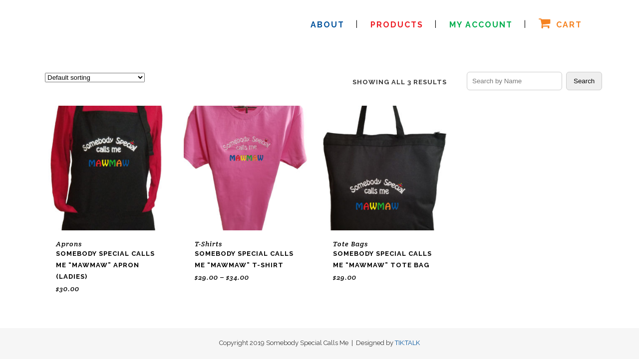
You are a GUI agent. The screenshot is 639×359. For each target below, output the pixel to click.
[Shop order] (95, 77)
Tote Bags (350, 243)
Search (584, 81)
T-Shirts (208, 243)
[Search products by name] (514, 81)
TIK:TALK (407, 343)
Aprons (69, 243)
